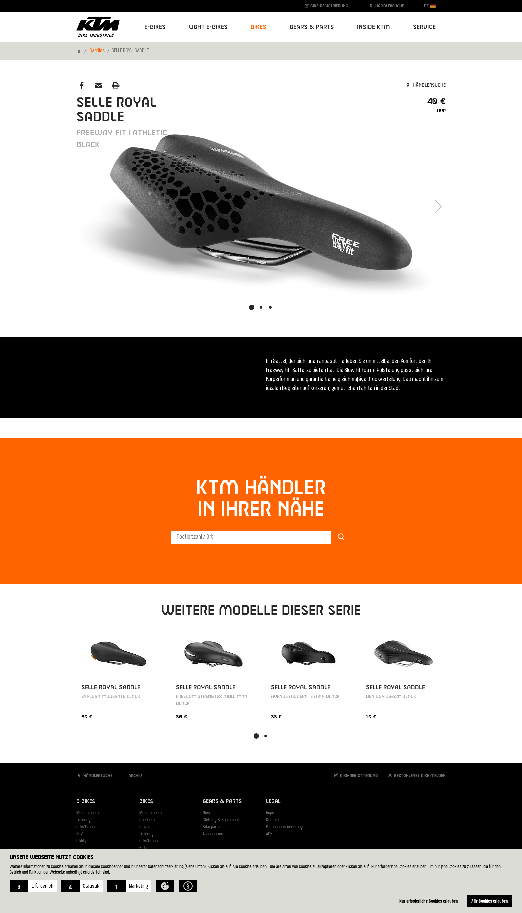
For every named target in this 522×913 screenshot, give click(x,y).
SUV (79, 834)
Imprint (272, 813)
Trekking (83, 820)
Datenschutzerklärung (284, 827)
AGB (269, 834)
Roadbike (147, 820)
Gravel (144, 827)
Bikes (146, 801)
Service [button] (424, 27)
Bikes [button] (258, 27)
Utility (81, 841)
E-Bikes (85, 801)
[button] (33, 886)
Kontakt (272, 820)
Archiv (132, 775)
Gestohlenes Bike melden (416, 775)
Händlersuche (386, 6)
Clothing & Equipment (221, 820)
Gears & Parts (222, 801)
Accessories (213, 834)
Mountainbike (87, 813)
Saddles (97, 51)
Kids (143, 848)
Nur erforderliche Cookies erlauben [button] (428, 901)
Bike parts (211, 827)
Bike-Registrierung (326, 6)
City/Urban (85, 827)
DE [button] (430, 6)
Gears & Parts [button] (312, 27)
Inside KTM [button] (373, 27)
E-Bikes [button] (155, 27)
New (206, 813)
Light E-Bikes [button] (208, 27)
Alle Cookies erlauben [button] (489, 901)
